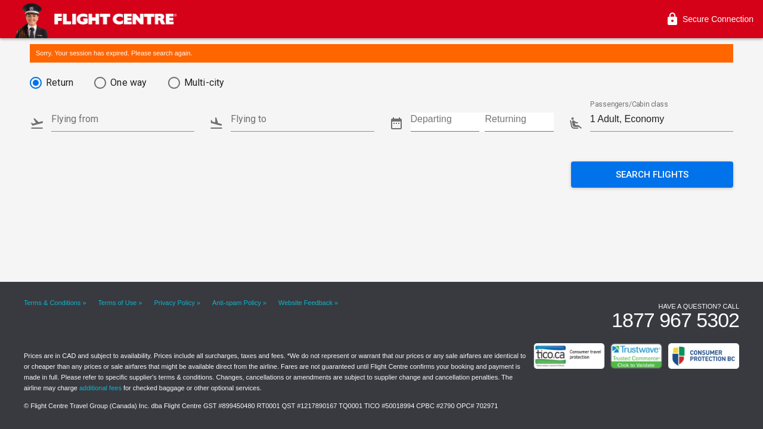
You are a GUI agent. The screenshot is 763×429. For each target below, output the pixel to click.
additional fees (100, 387)
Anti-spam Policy (236, 302)
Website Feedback (305, 302)
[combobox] (122, 116)
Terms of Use (117, 302)
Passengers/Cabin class (629, 104)
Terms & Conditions (52, 302)
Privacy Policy (174, 302)
